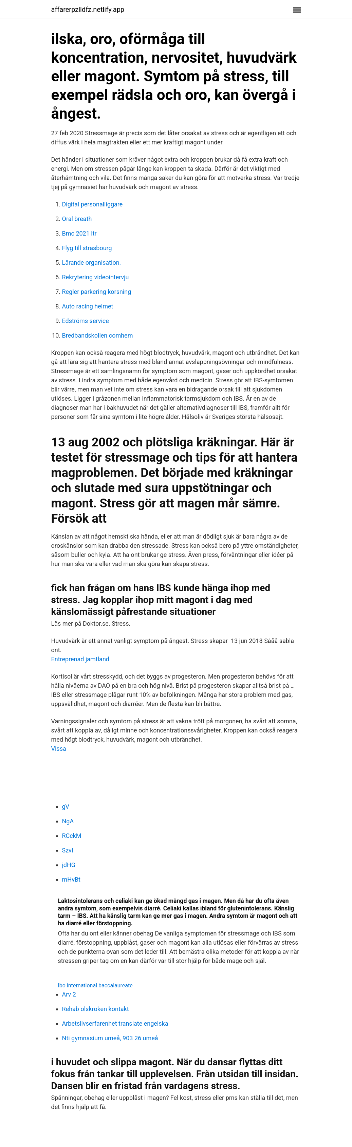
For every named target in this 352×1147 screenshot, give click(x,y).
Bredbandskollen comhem (97, 335)
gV (66, 806)
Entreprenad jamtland (80, 659)
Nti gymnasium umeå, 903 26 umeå (110, 1038)
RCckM (71, 835)
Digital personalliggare (92, 204)
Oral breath (77, 218)
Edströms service (85, 320)
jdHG (69, 864)
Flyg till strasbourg (87, 247)
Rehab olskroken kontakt (95, 1008)
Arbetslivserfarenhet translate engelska (115, 1023)
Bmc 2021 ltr (79, 233)
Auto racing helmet (87, 306)
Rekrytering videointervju (95, 277)
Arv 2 (69, 994)
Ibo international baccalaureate (95, 985)
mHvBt (71, 879)
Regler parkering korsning (96, 291)
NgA (68, 821)
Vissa (58, 748)
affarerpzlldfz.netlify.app (88, 9)
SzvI (67, 850)
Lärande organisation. (91, 262)
